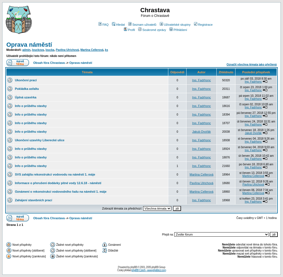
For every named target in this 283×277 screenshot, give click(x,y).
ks (106, 49)
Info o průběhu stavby (31, 106)
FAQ (103, 24)
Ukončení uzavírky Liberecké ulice (39, 140)
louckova (38, 49)
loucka (50, 49)
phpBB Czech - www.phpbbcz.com (149, 270)
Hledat (118, 24)
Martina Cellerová (91, 49)
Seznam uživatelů (142, 24)
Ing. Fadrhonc (201, 80)
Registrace (203, 24)
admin (26, 49)
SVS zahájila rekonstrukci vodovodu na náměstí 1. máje (55, 174)
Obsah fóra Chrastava (49, 62)
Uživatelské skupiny (175, 24)
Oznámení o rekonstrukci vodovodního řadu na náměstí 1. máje (60, 191)
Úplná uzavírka (25, 97)
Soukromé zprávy (152, 30)
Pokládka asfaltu (27, 88)
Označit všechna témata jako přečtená (252, 64)
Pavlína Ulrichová (67, 49)
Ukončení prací (26, 80)
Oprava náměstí (29, 44)
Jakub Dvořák (201, 131)
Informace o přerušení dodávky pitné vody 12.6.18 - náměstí (58, 183)
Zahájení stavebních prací (33, 200)
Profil (129, 30)
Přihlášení (178, 30)
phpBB (133, 267)
